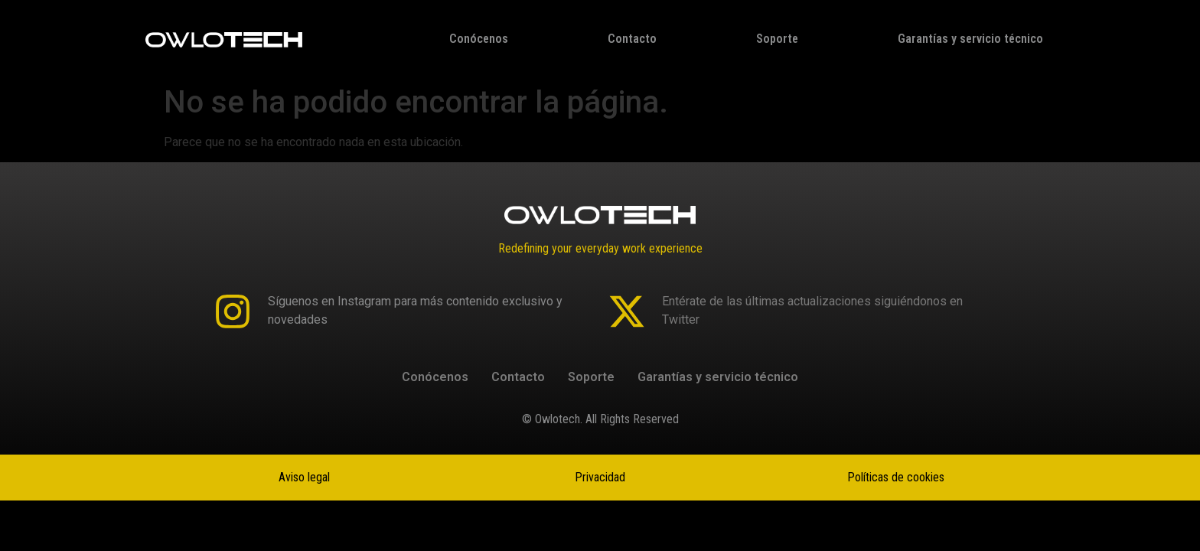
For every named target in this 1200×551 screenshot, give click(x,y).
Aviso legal (304, 477)
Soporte (777, 38)
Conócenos (478, 38)
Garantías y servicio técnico (970, 38)
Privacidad (600, 477)
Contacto (632, 38)
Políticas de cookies (895, 477)
